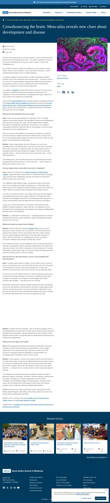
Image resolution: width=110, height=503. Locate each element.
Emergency (44, 499)
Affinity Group (87, 488)
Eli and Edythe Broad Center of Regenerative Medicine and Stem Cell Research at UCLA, (27, 105)
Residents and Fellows (36, 482)
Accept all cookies (100, 498)
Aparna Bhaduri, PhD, (19, 101)
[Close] (106, 490)
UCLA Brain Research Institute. (25, 400)
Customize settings (87, 498)
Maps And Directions (89, 482)
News (59, 86)
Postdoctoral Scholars (35, 488)
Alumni (85, 485)
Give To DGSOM (61, 480)
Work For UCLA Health (63, 482)
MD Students (33, 480)
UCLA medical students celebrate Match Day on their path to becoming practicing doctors (15, 444)
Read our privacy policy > (82, 494)
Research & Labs (62, 78)
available (31, 228)
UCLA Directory (87, 480)
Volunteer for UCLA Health (64, 485)
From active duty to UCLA (92, 442)
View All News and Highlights (96, 457)
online (37, 228)
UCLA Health (74, 6)
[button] (93, 6)
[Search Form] (102, 6)
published (15, 90)
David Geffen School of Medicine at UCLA (20, 103)
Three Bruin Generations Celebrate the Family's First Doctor (67, 443)
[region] (80, 495)
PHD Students (33, 485)
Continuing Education (35, 490)
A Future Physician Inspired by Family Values (40, 443)
